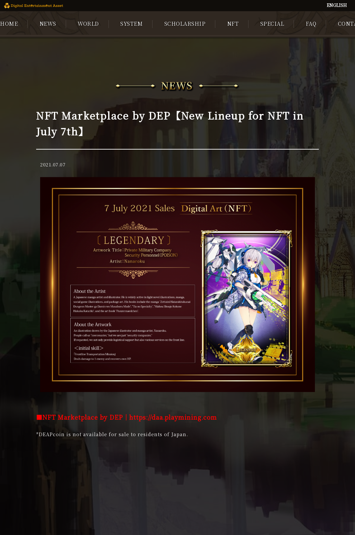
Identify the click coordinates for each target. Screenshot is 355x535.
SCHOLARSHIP (185, 23)
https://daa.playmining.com (173, 417)
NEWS (47, 23)
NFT (233, 23)
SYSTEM (131, 23)
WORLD (88, 23)
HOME (9, 23)
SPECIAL (272, 23)
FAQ (311, 23)
